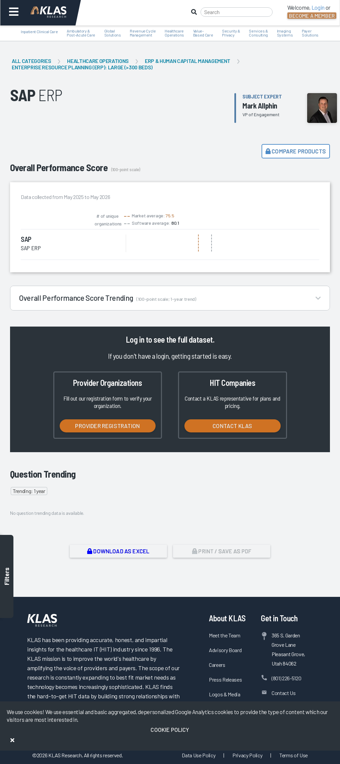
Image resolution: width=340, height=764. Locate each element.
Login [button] (318, 7)
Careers (217, 665)
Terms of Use (293, 755)
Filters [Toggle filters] (6, 576)
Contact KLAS (232, 425)
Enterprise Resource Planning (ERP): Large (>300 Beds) (82, 67)
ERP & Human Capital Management (187, 61)
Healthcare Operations (98, 61)
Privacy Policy (247, 755)
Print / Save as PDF (221, 551)
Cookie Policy (170, 729)
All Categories (31, 61)
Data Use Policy (198, 755)
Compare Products (296, 151)
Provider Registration (107, 425)
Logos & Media (224, 694)
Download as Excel (118, 551)
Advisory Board (225, 650)
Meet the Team (224, 635)
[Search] (237, 12)
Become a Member (312, 15)
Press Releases (225, 679)
